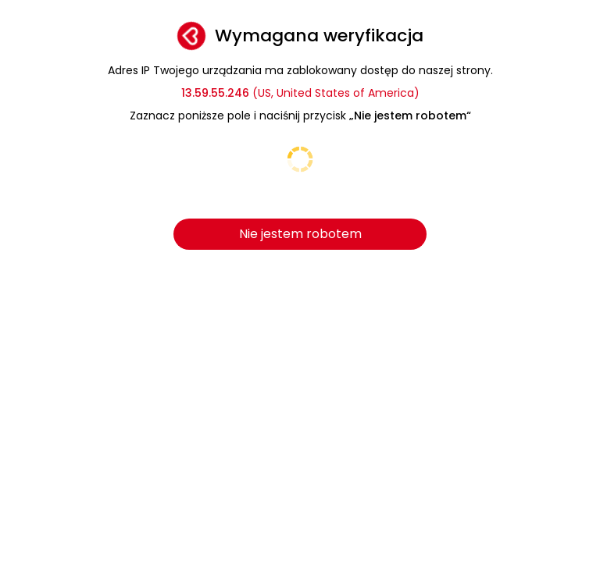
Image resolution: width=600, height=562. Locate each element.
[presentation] (300, 174)
